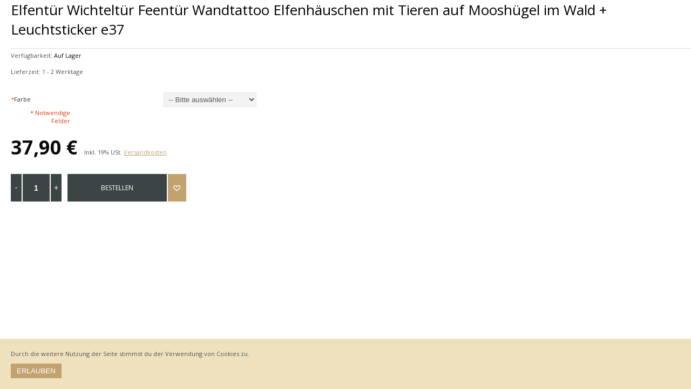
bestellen (117, 187)
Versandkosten (145, 152)
